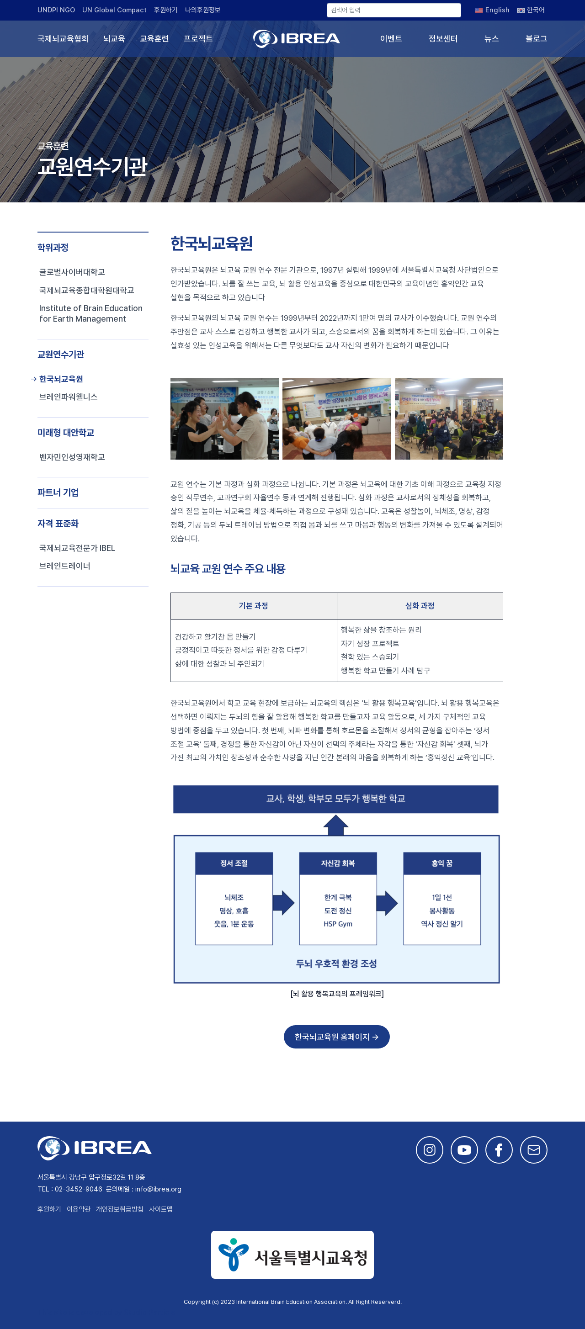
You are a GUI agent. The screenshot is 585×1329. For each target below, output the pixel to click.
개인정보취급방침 (120, 1209)
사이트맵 (161, 1209)
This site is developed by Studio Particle (106, 1312)
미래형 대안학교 (65, 432)
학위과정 (53, 247)
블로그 (537, 38)
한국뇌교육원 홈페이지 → (337, 1037)
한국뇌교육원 (61, 379)
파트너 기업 (58, 492)
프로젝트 (198, 38)
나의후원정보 (203, 10)
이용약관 (78, 1209)
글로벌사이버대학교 (72, 272)
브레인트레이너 (64, 566)
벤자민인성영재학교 (72, 457)
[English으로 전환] (492, 10)
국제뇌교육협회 (63, 38)
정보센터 (443, 38)
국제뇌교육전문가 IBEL (77, 548)
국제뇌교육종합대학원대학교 (86, 290)
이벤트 (391, 38)
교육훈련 (154, 38)
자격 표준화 (58, 523)
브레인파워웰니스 (68, 397)
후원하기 (166, 10)
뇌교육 (114, 38)
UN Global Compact (114, 10)
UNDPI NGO (56, 10)
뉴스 (491, 38)
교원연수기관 (60, 354)
